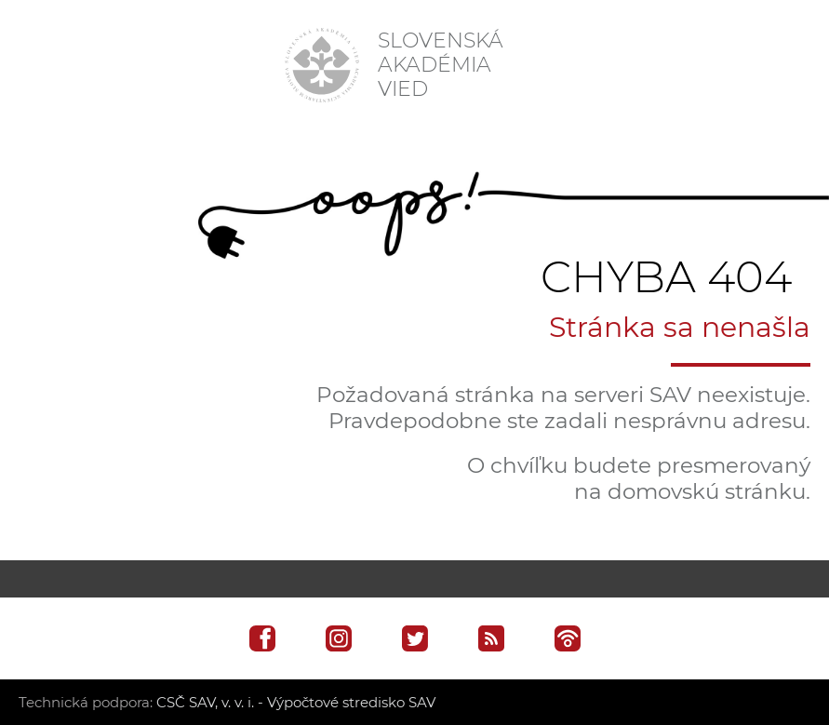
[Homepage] (322, 65)
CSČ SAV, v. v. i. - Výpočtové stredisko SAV (295, 702)
